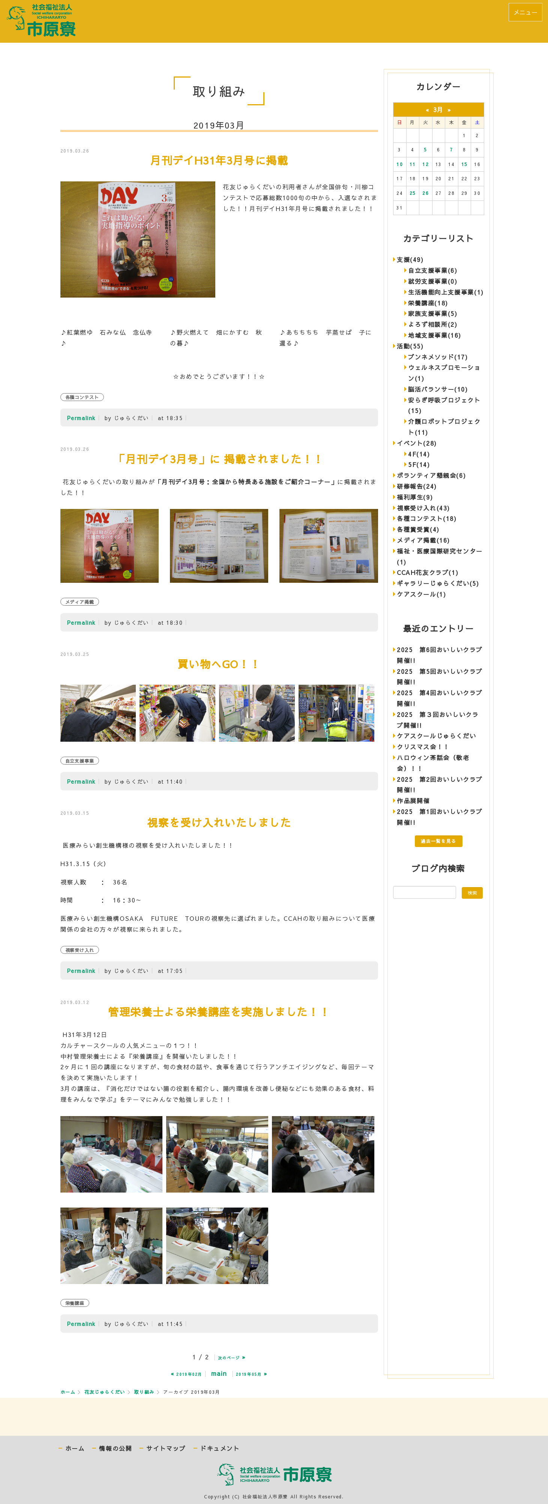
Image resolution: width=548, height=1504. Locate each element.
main (219, 1373)
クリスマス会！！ (423, 746)
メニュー (525, 12)
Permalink (81, 418)
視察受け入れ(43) (423, 508)
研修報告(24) (417, 486)
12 (425, 164)
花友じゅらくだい (104, 1392)
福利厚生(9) (415, 497)
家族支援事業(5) (432, 313)
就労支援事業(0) (432, 281)
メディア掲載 (80, 602)
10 (399, 164)
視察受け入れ (80, 950)
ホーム (68, 1392)
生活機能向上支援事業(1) (446, 292)
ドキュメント (220, 1448)
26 (425, 193)
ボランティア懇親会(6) (431, 475)
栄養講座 (75, 1303)
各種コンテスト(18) (427, 518)
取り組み (144, 1392)
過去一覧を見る (438, 841)
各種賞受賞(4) (418, 529)
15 (464, 164)
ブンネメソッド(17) (438, 357)
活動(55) (410, 346)
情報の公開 (115, 1448)
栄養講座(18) (428, 303)
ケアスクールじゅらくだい (436, 736)
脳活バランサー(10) (438, 389)
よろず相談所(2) (432, 324)
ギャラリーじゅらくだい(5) (438, 583)
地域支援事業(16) (434, 335)
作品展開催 (413, 800)
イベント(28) (417, 443)
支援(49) (410, 259)
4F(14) (419, 454)
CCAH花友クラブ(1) (427, 572)
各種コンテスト (82, 397)
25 (413, 193)
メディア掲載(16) (423, 540)
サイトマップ (166, 1448)
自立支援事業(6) (432, 270)
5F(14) (419, 464)
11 (413, 164)
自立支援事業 (80, 761)
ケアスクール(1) (421, 594)
